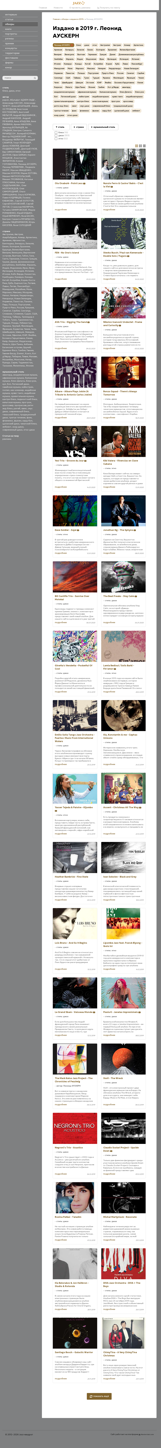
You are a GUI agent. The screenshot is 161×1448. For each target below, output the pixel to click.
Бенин (5, 246)
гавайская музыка (11, 387)
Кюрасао (13, 341)
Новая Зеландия (22, 298)
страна (80, 127)
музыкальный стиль (104, 127)
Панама (28, 301)
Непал (5, 295)
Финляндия (27, 326)
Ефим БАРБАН (20, 155)
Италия (6, 274)
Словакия (7, 313)
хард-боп (27, 420)
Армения (6, 240)
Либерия (16, 356)
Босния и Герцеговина (13, 338)
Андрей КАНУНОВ (12, 118)
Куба (10, 283)
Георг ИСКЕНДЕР (22, 142)
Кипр (5, 341)
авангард (7, 374)
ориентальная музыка (22, 396)
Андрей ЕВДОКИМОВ (24, 115)
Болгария (14, 246)
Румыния (29, 307)
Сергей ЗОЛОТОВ (24, 200)
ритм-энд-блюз (61, 106)
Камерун (19, 277)
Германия (14, 258)
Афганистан (19, 240)
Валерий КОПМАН (26, 133)
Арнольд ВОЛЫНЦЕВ (13, 127)
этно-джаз (29, 429)
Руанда (6, 362)
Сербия (16, 310)
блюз (5, 90)
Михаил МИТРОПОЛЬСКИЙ (16, 176)
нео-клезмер (17, 390)
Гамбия (22, 350)
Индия (5, 268)
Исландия (19, 271)
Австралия (7, 234)
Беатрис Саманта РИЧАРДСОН (18, 219)
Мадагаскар (25, 341)
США (34, 313)
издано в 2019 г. (77, 19)
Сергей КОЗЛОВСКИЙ (13, 203)
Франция (7, 329)
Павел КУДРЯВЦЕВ (12, 197)
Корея (24, 280)
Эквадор (29, 332)
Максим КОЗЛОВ (11, 173)
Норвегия (7, 301)
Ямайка (32, 335)
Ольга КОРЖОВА (26, 194)
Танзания (7, 365)
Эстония (6, 335)
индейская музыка (100, 96)
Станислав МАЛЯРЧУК (22, 207)
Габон (25, 255)
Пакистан (18, 301)
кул (4, 384)
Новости (58, 7)
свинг (24, 408)
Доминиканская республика (131, 54)
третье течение (17, 417)
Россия (20, 307)
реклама (6, 439)
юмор (8, 67)
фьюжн (17, 420)
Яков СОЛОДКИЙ (22, 225)
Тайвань (16, 317)
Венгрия (6, 252)
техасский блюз (10, 414)
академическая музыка (25, 374)
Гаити (5, 258)
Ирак (25, 268)
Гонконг (24, 258)
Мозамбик (7, 359)
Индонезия (16, 268)
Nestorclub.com (147, 1434)
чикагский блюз (28, 423)
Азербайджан (9, 237)
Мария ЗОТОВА (29, 173)
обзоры (65, 19)
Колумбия (15, 280)
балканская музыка (108, 92)
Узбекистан (25, 323)
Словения (18, 313)
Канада (29, 277)
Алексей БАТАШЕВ (21, 106)
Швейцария (8, 332)
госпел (5, 390)
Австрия (18, 234)
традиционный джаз (123, 106)
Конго (28, 353)
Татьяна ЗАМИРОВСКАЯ (14, 210)
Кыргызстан (20, 283)
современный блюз (19, 411)
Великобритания (21, 249)
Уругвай (16, 326)
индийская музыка (134, 96)
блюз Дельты (18, 381)
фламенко (7, 420)
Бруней (27, 347)
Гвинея (30, 350)
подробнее (61, 209)
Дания (13, 262)
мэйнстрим (27, 387)
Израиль (31, 265)
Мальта (6, 344)
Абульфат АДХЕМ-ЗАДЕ (22, 100)
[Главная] (79, 3)
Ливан (5, 286)
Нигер (28, 359)
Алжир (21, 237)
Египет (20, 353)
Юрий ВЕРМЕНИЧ (11, 216)
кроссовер (7, 405)
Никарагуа (7, 298)
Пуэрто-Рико (9, 307)
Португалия (24, 304)
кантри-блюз (9, 399)
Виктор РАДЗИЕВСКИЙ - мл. (16, 136)
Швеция (20, 332)
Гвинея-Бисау (9, 353)
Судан (27, 313)
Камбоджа (8, 277)
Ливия (25, 356)
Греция (33, 258)
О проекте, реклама (79, 7)
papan (5, 100)
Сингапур (25, 310)
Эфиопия (16, 335)
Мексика (17, 292)
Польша (13, 304)
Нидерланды (26, 295)
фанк (29, 417)
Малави (33, 356)
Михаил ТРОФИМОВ (12, 179)
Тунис (14, 319)
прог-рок (26, 402)
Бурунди (6, 249)
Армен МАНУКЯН (22, 124)
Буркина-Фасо (9, 350)
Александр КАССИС (12, 103)
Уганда (14, 323)
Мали (29, 289)
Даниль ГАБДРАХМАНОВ (15, 222)
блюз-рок (31, 381)
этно (18, 90)
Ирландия (7, 271)
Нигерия (14, 295)
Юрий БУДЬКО (24, 213)
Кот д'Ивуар (113, 87)
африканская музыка (13, 378)
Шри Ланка (17, 344)
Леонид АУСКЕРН (27, 164)
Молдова (27, 292)
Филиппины (19, 365)
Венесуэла (17, 252)
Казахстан (29, 274)
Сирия (14, 362)
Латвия (31, 283)
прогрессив (20, 405)
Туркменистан (25, 319)
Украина (6, 326)
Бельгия (30, 243)
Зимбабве (21, 265)
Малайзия (20, 289)
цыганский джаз (10, 423)
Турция (6, 323)
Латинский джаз (20, 384)
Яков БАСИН (27, 216)
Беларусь (20, 243)
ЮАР (24, 335)
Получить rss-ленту (108, 7)
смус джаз (84, 106)
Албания (28, 344)
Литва (13, 286)
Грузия (5, 262)
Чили (33, 329)
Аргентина (31, 237)
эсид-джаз (18, 426)
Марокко (7, 292)
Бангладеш (8, 243)
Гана (31, 255)
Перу (5, 304)
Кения (29, 338)
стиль (61, 127)
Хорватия (18, 329)
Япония (29, 365)
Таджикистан (25, 362)
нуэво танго (17, 393)
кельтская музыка (11, 402)
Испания (29, 271)
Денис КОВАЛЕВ (10, 145)
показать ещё (101, 1396)
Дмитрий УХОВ (29, 148)
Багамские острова (12, 347)
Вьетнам (16, 255)
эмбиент (6, 426)
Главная (43, 7)
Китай (5, 280)
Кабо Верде (17, 274)
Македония (8, 289)
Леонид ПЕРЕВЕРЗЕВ (13, 167)
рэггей (17, 408)
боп (9, 384)
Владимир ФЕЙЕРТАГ (13, 139)
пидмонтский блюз (27, 399)
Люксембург (23, 286)
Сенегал (6, 310)
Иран (31, 268)
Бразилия (25, 246)
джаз (11, 90)
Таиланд (6, 317)
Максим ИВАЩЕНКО (20, 170)
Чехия (27, 329)
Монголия (19, 359)
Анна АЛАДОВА (22, 121)
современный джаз (12, 429)
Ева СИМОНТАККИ (11, 152)
